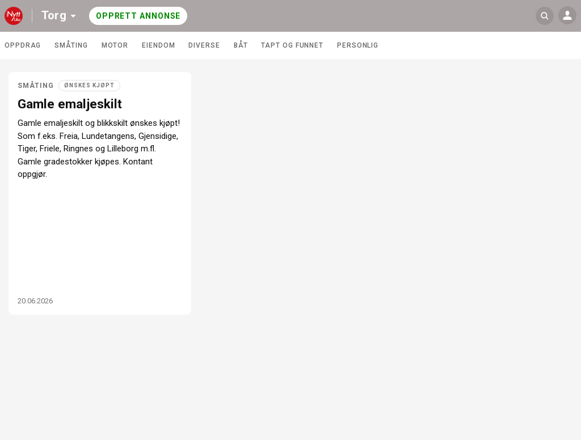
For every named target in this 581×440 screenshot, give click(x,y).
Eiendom (158, 45)
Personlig (357, 45)
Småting (70, 45)
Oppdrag (23, 45)
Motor (115, 45)
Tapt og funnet (292, 45)
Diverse (204, 45)
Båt (241, 45)
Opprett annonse (138, 15)
